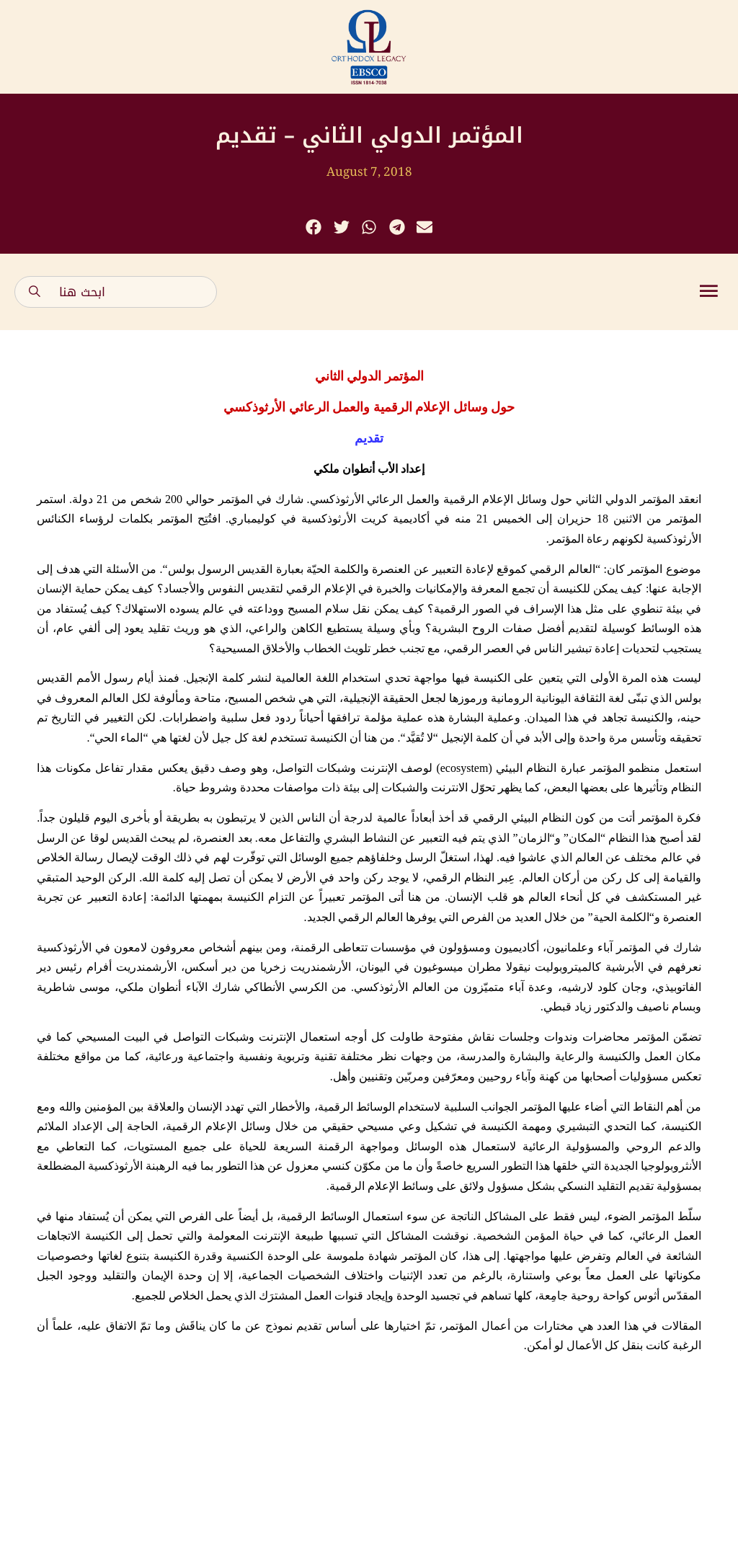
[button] (314, 227)
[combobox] (115, 292)
